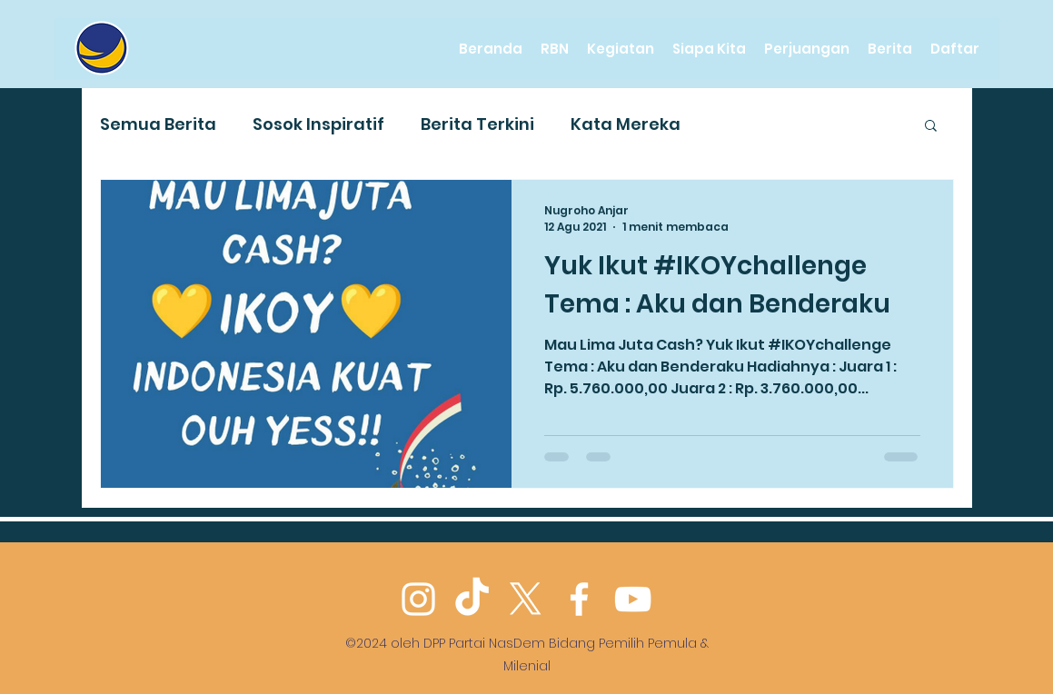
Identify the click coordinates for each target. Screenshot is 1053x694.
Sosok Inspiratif (318, 124)
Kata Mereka (625, 124)
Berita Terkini (477, 124)
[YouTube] (633, 599)
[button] (930, 126)
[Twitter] (525, 599)
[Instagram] (418, 599)
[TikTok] (472, 599)
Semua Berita (158, 124)
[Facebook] (579, 599)
